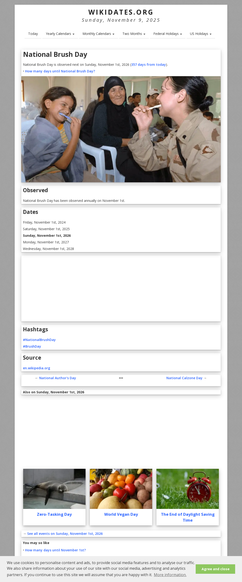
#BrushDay (32, 346)
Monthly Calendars (98, 33)
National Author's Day (57, 378)
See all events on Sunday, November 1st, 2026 (65, 533)
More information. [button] (170, 574)
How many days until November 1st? (55, 550)
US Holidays (201, 33)
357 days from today (148, 64)
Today (33, 33)
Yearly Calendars (60, 33)
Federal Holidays (167, 33)
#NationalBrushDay (39, 339)
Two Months (133, 33)
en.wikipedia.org (36, 368)
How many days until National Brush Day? (60, 71)
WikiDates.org (121, 12)
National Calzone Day (184, 378)
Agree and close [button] (215, 569)
